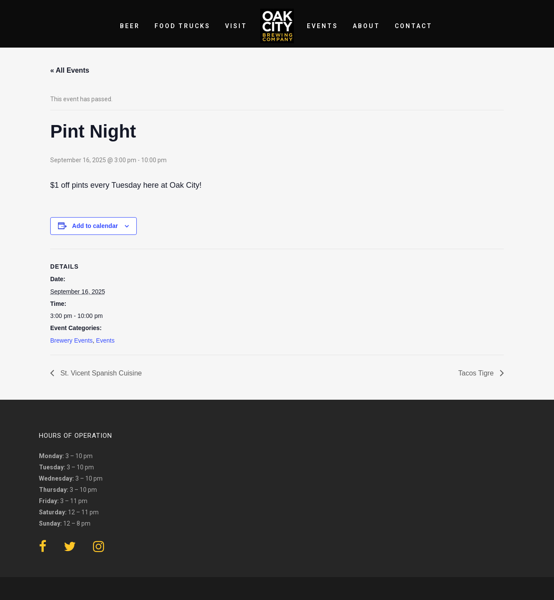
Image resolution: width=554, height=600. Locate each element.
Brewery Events (71, 340)
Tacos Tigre (477, 373)
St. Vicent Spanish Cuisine (100, 373)
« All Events (69, 70)
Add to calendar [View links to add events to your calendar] (95, 225)
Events (105, 340)
